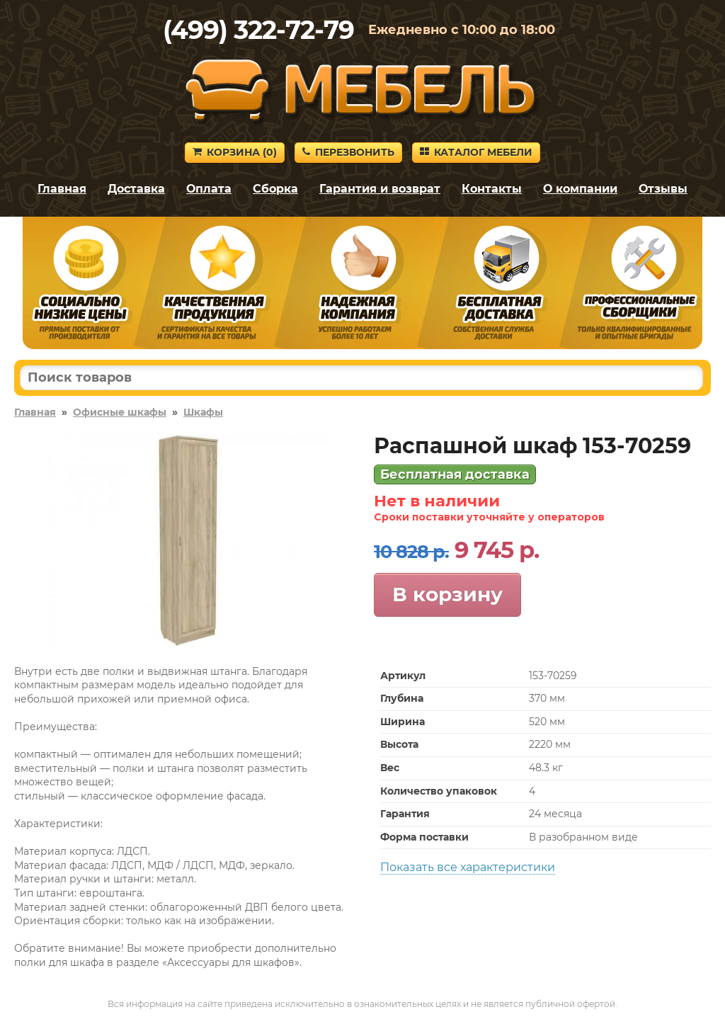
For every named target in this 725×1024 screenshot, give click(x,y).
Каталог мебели (476, 152)
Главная (62, 188)
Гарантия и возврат (379, 188)
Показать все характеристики (467, 867)
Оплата (209, 188)
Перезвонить (348, 152)
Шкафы (203, 412)
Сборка (275, 188)
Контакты (492, 188)
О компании (580, 188)
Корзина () (235, 152)
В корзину (447, 594)
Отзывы (663, 188)
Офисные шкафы (119, 412)
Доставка (136, 188)
